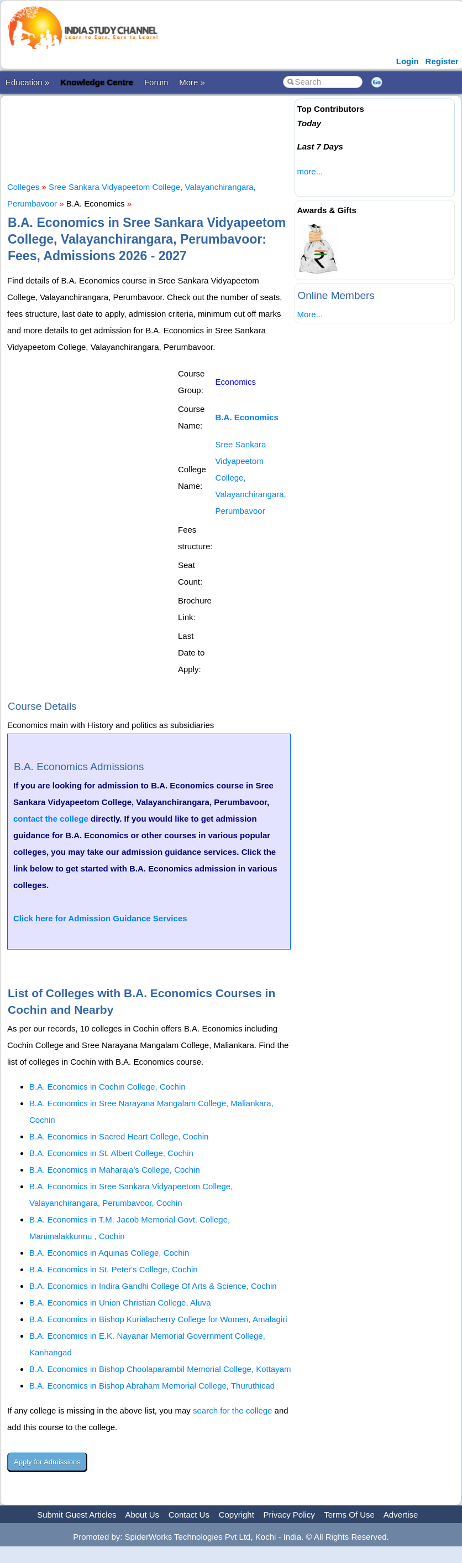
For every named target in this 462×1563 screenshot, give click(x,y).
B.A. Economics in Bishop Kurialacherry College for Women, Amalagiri (158, 1319)
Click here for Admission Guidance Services (100, 918)
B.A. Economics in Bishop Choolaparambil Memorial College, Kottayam (160, 1369)
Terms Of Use (349, 1514)
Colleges (23, 187)
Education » (27, 82)
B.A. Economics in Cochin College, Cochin (107, 1086)
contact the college (50, 818)
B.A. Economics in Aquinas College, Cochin (109, 1252)
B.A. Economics (247, 417)
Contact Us (189, 1514)
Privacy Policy (289, 1514)
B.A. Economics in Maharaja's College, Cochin (114, 1169)
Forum (156, 82)
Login (407, 61)
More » (192, 82)
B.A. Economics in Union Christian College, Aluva (120, 1302)
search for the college (232, 1410)
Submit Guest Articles (76, 1514)
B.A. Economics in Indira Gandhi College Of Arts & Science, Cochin (153, 1286)
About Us (142, 1514)
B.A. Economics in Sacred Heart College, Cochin (118, 1136)
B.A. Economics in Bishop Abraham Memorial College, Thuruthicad (152, 1385)
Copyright (236, 1514)
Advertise (401, 1514)
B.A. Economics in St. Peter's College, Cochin (113, 1269)
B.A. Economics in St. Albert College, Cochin (111, 1153)
